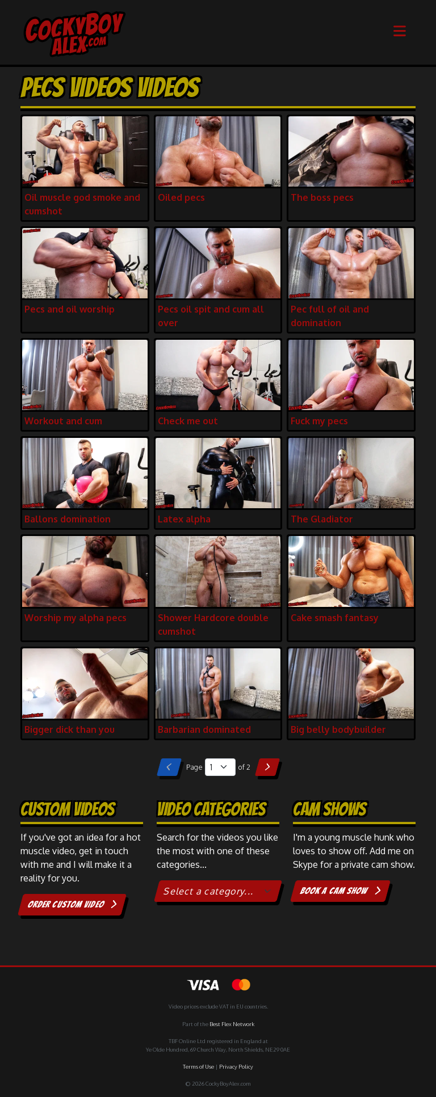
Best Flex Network (231, 1023)
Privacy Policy (236, 1066)
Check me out (188, 421)
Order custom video (72, 904)
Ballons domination (67, 519)
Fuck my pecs (319, 421)
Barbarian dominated (204, 729)
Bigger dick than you (69, 729)
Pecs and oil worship (69, 309)
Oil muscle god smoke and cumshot (82, 204)
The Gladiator (322, 519)
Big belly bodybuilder (338, 729)
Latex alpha (184, 519)
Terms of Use (198, 1066)
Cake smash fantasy (335, 617)
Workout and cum (63, 421)
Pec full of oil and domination (330, 315)
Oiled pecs (181, 197)
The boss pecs (322, 197)
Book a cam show (340, 891)
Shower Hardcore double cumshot (213, 624)
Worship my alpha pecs (75, 617)
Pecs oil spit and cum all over (211, 315)
